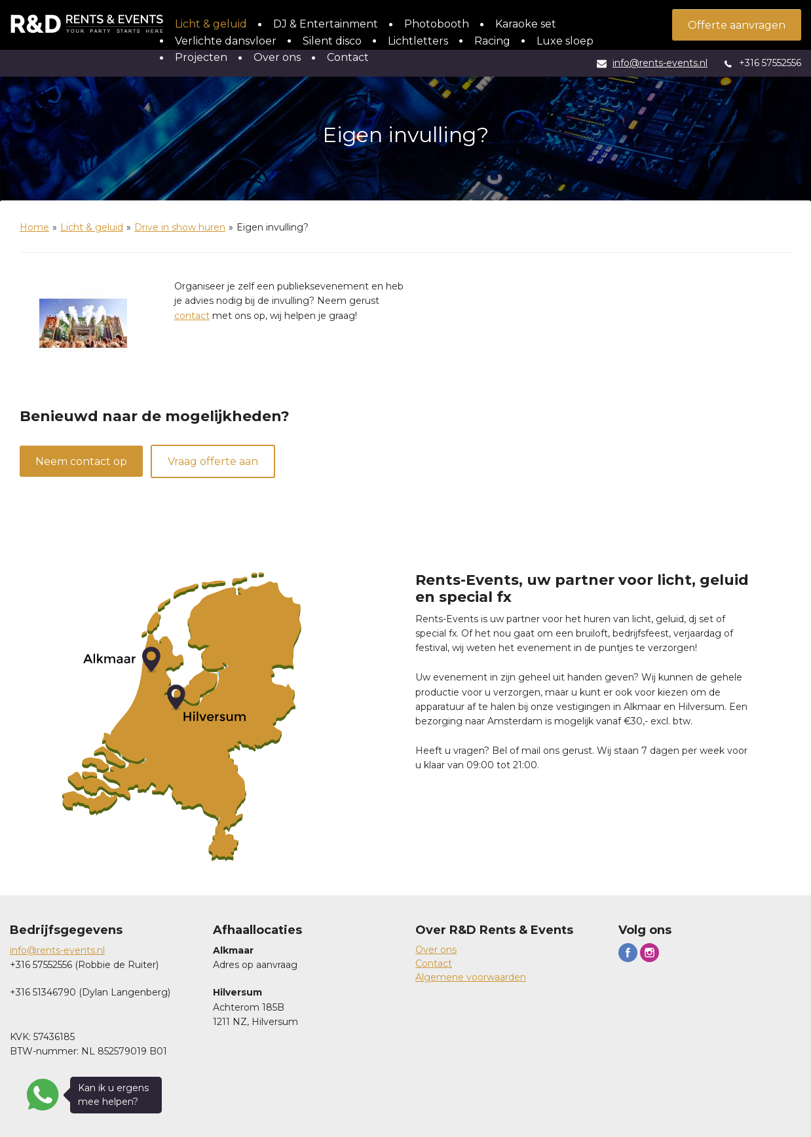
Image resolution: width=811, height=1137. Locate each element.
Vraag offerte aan (213, 461)
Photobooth (436, 24)
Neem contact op (81, 461)
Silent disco (332, 41)
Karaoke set (525, 24)
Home (34, 227)
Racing (492, 41)
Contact (348, 57)
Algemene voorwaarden (470, 977)
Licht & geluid (211, 24)
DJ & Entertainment (325, 24)
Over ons (277, 57)
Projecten (201, 57)
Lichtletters (418, 41)
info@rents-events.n (56, 950)
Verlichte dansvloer (225, 41)
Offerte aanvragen (736, 25)
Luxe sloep (565, 41)
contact (192, 316)
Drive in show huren (179, 227)
